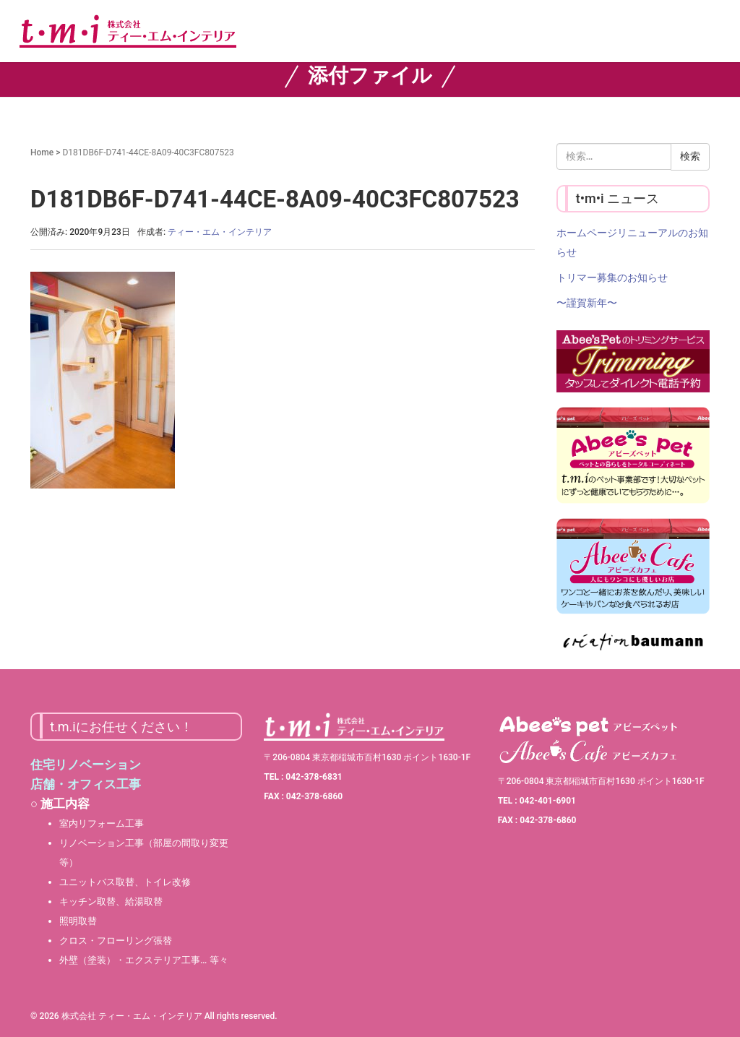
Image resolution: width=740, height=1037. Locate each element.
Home (41, 152)
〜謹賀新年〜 (586, 303)
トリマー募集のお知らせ (612, 277)
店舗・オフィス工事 (85, 784)
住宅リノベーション (85, 764)
